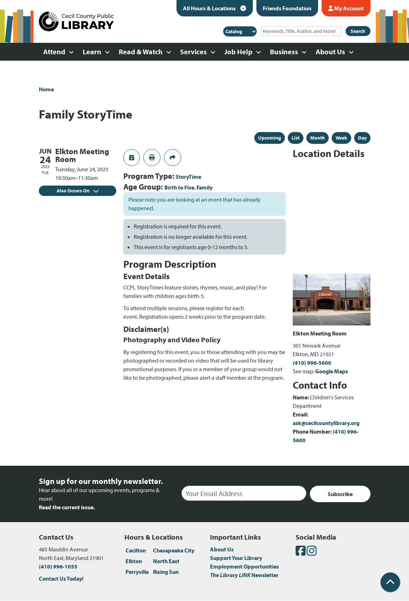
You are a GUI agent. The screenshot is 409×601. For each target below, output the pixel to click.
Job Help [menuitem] (238, 51)
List (296, 138)
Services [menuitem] (193, 51)
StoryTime (188, 176)
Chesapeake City (173, 550)
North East (166, 561)
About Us (222, 549)
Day (362, 138)
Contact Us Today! (61, 578)
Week (341, 138)
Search (358, 31)
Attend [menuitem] (54, 51)
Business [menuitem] (284, 51)
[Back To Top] (390, 582)
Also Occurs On (77, 190)
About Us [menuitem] (330, 51)
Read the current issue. (67, 507)
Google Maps (331, 371)
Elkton (134, 561)
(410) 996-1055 (58, 566)
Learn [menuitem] (92, 51)
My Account (346, 8)
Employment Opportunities (244, 566)
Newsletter (244, 575)
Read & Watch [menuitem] (141, 51)
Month (317, 138)
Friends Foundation (287, 8)
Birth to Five (179, 187)
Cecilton (136, 550)
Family (204, 187)
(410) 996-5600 (312, 362)
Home (46, 89)
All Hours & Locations (210, 8)
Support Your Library (236, 557)
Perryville (137, 571)
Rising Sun (166, 571)
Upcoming (269, 138)
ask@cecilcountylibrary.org (326, 422)
